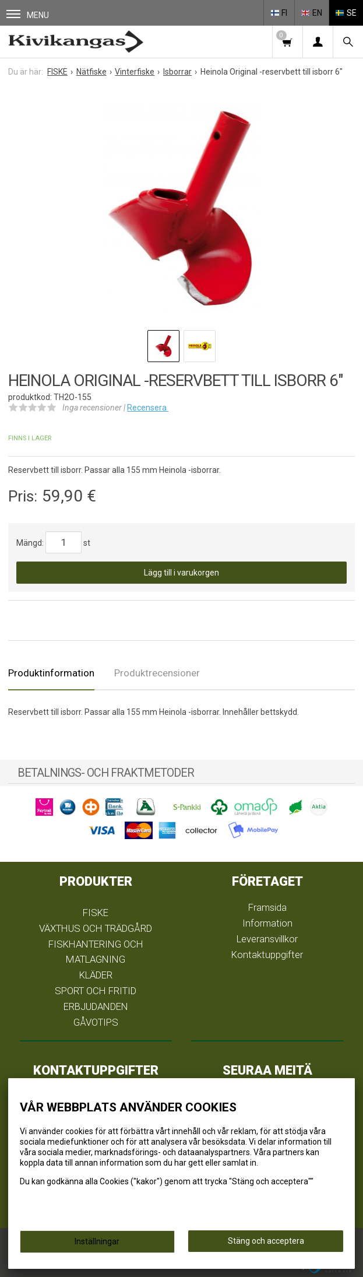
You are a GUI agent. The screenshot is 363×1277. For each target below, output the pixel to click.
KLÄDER (95, 975)
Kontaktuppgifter (267, 954)
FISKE (95, 912)
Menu (27, 15)
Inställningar (97, 1241)
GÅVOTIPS (95, 1022)
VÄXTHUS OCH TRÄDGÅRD (95, 928)
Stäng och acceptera (266, 1241)
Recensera (147, 407)
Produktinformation (51, 673)
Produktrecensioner (157, 673)
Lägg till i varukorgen (181, 572)
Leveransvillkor (267, 939)
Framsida (267, 907)
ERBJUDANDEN (96, 1006)
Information (267, 923)
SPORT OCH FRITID (95, 991)
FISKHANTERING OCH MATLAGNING (95, 952)
